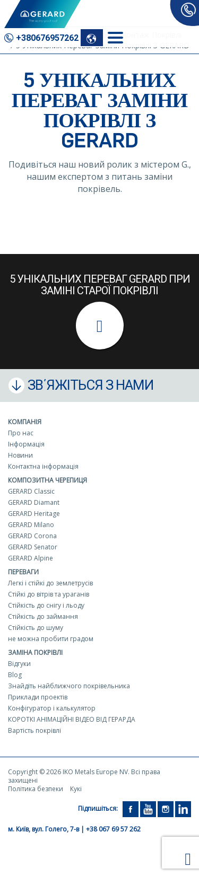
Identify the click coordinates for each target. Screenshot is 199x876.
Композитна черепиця (47, 480)
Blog (15, 674)
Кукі (76, 788)
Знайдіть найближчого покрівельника (69, 685)
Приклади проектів (37, 697)
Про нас (20, 432)
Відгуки (19, 663)
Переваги (23, 571)
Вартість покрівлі (34, 730)
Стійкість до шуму (35, 627)
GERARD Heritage (34, 513)
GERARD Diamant (33, 502)
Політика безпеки (35, 788)
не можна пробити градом (50, 638)
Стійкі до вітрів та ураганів (48, 594)
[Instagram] (166, 808)
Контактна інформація (43, 466)
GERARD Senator (32, 546)
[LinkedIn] (183, 808)
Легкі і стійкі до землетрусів (50, 583)
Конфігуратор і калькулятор (52, 708)
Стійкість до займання (43, 616)
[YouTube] (148, 808)
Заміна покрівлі (35, 652)
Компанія (24, 421)
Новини (20, 455)
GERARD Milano (31, 524)
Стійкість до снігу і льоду (46, 605)
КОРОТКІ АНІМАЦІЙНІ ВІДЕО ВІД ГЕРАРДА (71, 719)
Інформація (26, 444)
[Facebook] (131, 808)
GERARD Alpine (30, 558)
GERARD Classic (31, 491)
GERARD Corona (32, 535)
